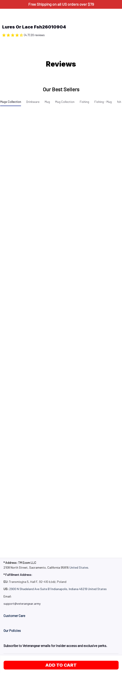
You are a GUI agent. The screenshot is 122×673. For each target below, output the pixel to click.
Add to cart (61, 665)
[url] (22, 603)
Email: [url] (8, 596)
